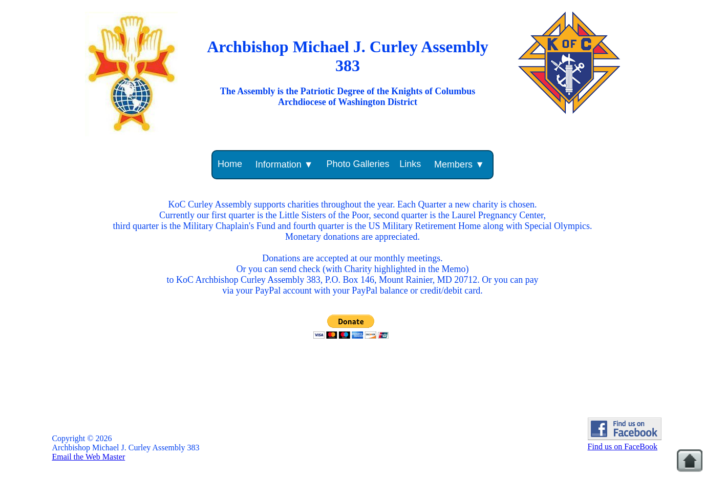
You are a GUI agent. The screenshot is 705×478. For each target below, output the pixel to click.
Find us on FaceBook (624, 442)
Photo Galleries (357, 164)
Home (230, 164)
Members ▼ (459, 164)
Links (410, 164)
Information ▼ (284, 164)
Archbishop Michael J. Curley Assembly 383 (347, 56)
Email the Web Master (88, 456)
